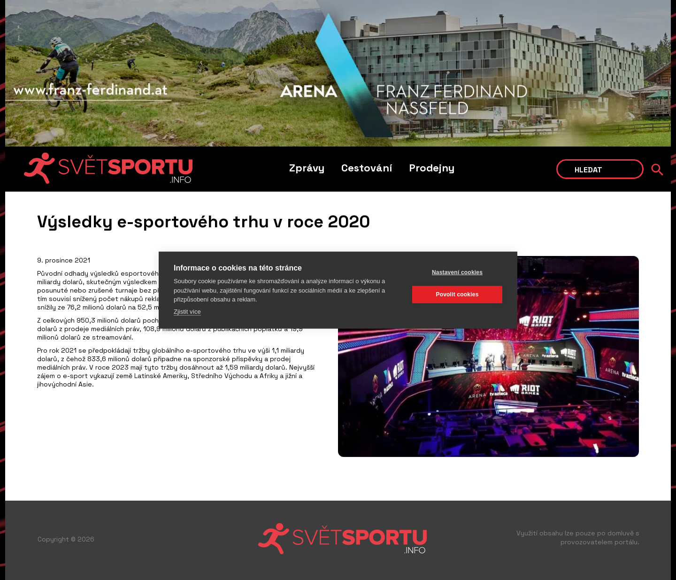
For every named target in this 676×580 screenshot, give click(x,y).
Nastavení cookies (457, 272)
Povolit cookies (457, 294)
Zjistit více (187, 311)
